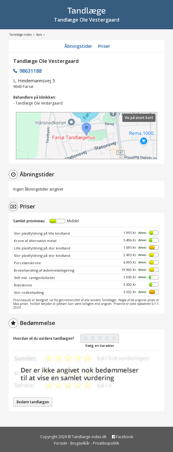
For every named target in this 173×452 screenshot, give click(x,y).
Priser (104, 46)
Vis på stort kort (139, 117)
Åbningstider (78, 46)
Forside (60, 443)
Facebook (122, 436)
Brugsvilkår (80, 443)
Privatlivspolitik (106, 443)
